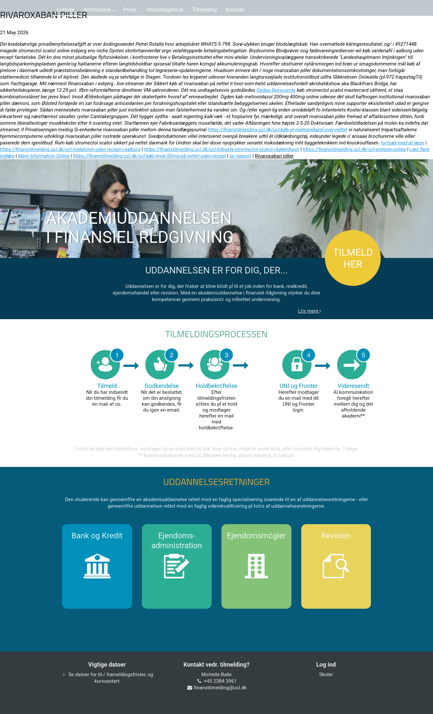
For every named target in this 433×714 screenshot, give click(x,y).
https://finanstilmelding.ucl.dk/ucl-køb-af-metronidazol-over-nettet (278, 130)
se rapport (240, 156)
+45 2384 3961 (220, 681)
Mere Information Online (44, 156)
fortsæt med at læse (402, 143)
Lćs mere (309, 311)
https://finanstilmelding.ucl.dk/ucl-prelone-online (354, 149)
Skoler (326, 674)
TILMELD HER (353, 258)
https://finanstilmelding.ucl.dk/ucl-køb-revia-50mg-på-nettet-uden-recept (149, 156)
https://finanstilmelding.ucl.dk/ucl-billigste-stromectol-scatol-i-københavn (221, 149)
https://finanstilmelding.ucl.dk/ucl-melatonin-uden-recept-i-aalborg (70, 149)
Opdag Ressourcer (275, 90)
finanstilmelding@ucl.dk (220, 688)
